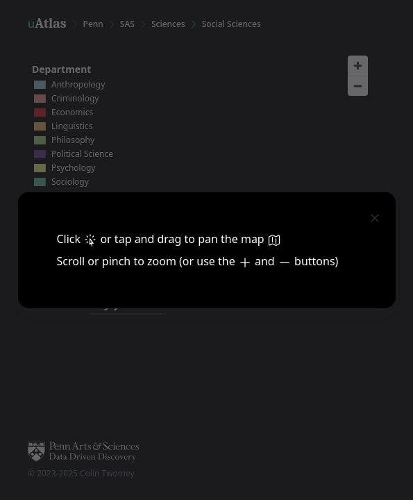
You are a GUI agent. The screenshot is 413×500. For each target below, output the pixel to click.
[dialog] (206, 250)
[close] (375, 216)
